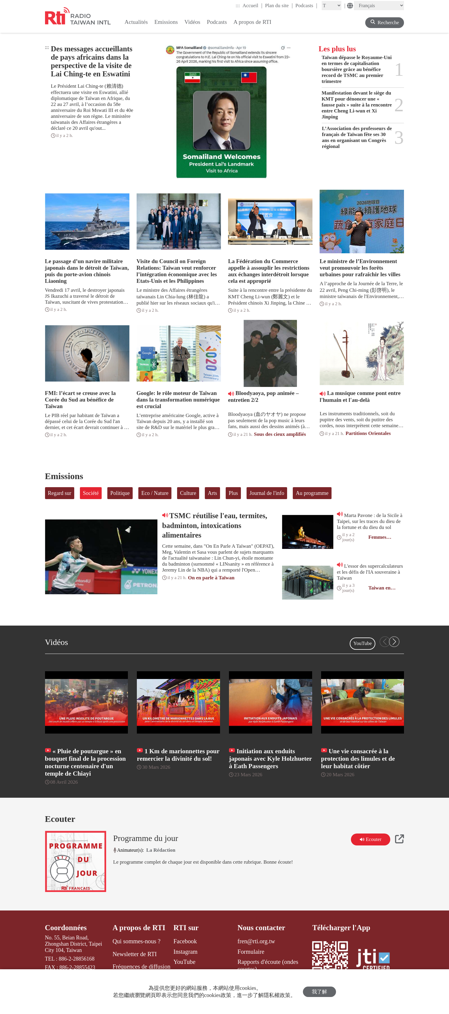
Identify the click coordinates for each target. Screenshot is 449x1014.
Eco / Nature (154, 493)
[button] (394, 641)
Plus (233, 493)
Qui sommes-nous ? (136, 941)
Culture (188, 493)
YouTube (362, 643)
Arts (212, 493)
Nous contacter (261, 928)
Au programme (312, 493)
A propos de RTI (138, 928)
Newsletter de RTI (134, 954)
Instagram (186, 951)
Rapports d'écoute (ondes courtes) (267, 965)
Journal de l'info (267, 493)
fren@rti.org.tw (256, 941)
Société (91, 493)
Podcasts (306, 5)
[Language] (379, 5)
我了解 (319, 992)
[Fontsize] (331, 5)
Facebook (185, 941)
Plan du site (279, 5)
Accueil (252, 5)
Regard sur (59, 493)
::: (238, 5)
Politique (120, 493)
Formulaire (250, 951)
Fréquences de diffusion (141, 966)
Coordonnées (66, 928)
